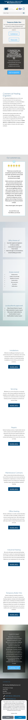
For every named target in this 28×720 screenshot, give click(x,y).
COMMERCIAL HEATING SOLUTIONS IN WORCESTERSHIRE (14, 39)
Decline (7, 717)
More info (14, 24)
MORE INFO (14, 351)
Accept (20, 717)
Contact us (14, 18)
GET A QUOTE (14, 57)
